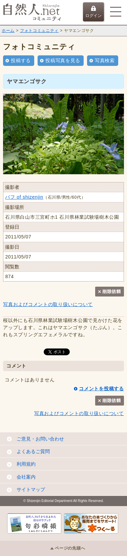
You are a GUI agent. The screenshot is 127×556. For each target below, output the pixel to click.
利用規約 (26, 464)
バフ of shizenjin (24, 197)
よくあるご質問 (33, 451)
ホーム (8, 30)
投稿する (21, 60)
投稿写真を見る (62, 60)
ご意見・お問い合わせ (40, 439)
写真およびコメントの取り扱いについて (48, 304)
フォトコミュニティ (39, 30)
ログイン (93, 12)
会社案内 (26, 477)
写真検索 (105, 60)
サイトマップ (31, 489)
